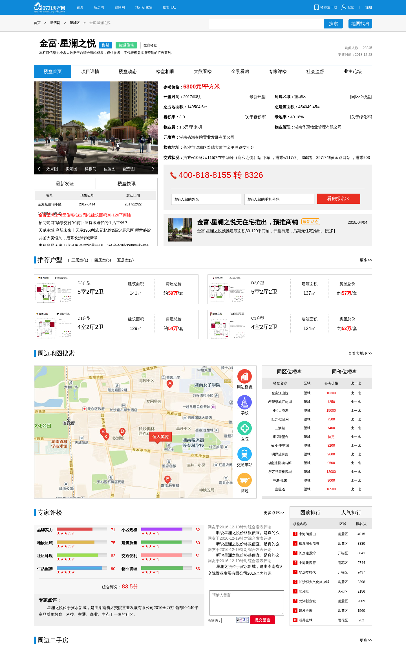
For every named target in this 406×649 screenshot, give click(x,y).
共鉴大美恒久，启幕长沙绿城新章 (68, 238)
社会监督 (315, 71)
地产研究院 (143, 7)
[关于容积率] (255, 117)
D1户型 (84, 318)
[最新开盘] (257, 96)
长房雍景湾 (307, 553)
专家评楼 (278, 71)
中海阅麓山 (307, 534)
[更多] (330, 231)
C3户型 (257, 318)
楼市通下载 (328, 7)
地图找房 (360, 23)
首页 (80, 7)
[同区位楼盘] (361, 96)
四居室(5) (102, 260)
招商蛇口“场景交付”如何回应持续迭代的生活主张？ (83, 222)
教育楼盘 (150, 45)
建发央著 (305, 611)
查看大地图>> (360, 353)
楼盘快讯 (127, 183)
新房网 (99, 7)
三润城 (280, 428)
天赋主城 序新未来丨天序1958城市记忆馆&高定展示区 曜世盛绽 (95, 230)
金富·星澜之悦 (100, 23)
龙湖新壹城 (307, 601)
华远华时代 (307, 572)
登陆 (351, 7)
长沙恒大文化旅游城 (314, 582)
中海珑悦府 (307, 563)
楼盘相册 (165, 71)
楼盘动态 (128, 71)
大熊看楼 (203, 71)
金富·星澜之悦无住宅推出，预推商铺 (247, 222)
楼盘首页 (53, 71)
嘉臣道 (280, 489)
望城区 (75, 23)
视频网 (120, 7)
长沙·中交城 (280, 446)
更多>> (366, 260)
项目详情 (90, 71)
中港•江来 (280, 480)
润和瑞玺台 (280, 437)
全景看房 (240, 71)
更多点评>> (274, 512)
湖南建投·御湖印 (280, 463)
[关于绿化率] (361, 117)
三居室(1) (79, 260)
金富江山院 (280, 393)
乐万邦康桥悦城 (280, 472)
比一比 (356, 393)
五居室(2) (125, 260)
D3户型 (84, 283)
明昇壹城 (305, 620)
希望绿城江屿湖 (280, 402)
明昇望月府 (280, 454)
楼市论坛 (169, 7)
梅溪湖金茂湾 (309, 544)
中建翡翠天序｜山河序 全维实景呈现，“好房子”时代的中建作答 (94, 245)
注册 (368, 7)
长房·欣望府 (280, 419)
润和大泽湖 (280, 411)
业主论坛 (353, 71)
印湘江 (304, 591)
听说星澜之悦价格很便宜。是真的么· (248, 532)
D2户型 (257, 283)
